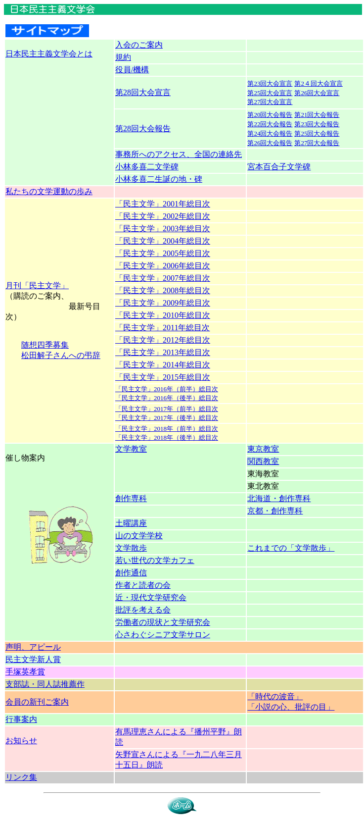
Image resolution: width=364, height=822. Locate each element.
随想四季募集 (45, 345)
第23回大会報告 (316, 124)
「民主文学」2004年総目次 (162, 241)
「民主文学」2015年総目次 (162, 377)
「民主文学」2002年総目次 (162, 216)
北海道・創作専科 (279, 498)
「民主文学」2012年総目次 (162, 340)
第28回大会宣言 (143, 92)
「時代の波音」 (275, 696)
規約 (123, 57)
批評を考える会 (143, 610)
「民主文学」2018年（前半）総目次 (166, 428)
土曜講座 (131, 523)
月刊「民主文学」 (37, 285)
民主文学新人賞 (33, 659)
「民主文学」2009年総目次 (162, 303)
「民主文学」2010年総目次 (162, 315)
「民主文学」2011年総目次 (162, 327)
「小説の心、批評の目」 (290, 707)
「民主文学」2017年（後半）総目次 (166, 417)
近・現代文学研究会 (150, 597)
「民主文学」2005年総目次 (162, 253)
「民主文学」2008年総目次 (162, 290)
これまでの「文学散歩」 (290, 548)
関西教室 (263, 461)
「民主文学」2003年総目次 (162, 228)
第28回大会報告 (143, 128)
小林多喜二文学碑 (147, 166)
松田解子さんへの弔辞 (60, 355)
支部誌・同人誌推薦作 (45, 684)
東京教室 (263, 449)
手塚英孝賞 (25, 672)
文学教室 (131, 449)
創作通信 (131, 572)
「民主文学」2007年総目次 (162, 278)
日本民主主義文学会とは (48, 54)
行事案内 (21, 719)
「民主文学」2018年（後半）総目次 (166, 437)
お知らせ (21, 740)
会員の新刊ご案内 (37, 702)
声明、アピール (33, 647)
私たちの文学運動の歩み (48, 191)
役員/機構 (132, 69)
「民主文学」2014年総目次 (162, 364)
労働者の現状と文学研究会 (162, 622)
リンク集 (21, 777)
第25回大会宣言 (269, 93)
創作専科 (131, 498)
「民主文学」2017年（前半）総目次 (166, 408)
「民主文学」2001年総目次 (162, 204)
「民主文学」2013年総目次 (162, 352)
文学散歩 (131, 548)
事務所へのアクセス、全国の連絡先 (178, 154)
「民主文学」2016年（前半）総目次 (166, 389)
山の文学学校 (139, 535)
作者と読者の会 (143, 585)
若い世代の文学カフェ (154, 560)
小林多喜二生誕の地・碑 (158, 179)
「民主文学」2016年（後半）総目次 (166, 398)
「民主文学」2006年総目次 (162, 265)
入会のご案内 (139, 45)
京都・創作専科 (275, 511)
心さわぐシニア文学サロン (162, 634)
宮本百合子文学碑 (279, 166)
